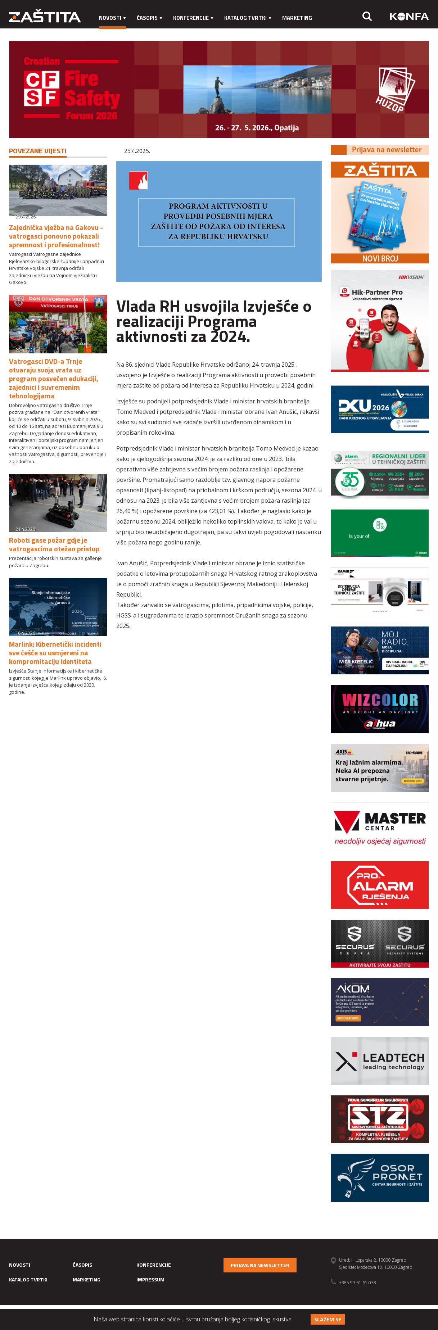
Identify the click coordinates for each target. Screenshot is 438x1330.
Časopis (149, 18)
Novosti (112, 18)
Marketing (297, 18)
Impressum (114, 32)
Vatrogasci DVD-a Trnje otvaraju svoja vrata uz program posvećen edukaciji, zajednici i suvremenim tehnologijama (53, 378)
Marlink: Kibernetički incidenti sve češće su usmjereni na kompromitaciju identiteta (55, 652)
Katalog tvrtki (247, 18)
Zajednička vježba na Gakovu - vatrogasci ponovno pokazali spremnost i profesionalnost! (56, 236)
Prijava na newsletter (260, 1265)
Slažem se (327, 1319)
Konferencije (193, 18)
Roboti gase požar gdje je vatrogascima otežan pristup (54, 544)
